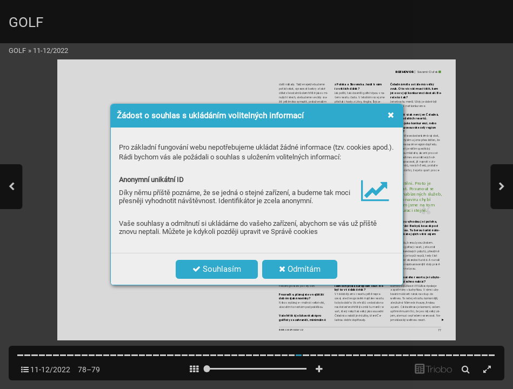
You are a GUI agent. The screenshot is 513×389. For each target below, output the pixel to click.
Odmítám (300, 269)
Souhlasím (216, 269)
